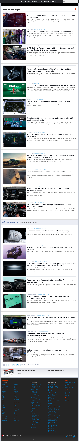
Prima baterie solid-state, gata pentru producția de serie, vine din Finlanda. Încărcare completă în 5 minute (51, 265)
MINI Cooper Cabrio (36, 405)
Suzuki (15, 412)
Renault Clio (34, 391)
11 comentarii (46, 331)
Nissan (15, 392)
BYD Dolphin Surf (35, 421)
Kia (3, 415)
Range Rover (17, 399)
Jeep (3, 413)
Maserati (16, 384)
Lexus (3, 421)
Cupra (3, 396)
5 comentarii (42, 45)
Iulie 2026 (67, 392)
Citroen (3, 394)
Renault (15, 400)
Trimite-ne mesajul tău (70, 437)
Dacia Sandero (51, 428)
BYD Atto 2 (34, 392)
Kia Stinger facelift (52, 419)
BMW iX (50, 423)
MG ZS (33, 413)
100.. (38, 364)
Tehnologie (35, 13)
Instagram (52, 373)
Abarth (3, 384)
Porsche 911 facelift (35, 419)
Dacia (3, 397)
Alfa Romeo (5, 386)
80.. (34, 364)
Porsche (15, 397)
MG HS (33, 410)
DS (2, 399)
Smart (15, 407)
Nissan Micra (51, 398)
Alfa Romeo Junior (35, 429)
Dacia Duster (51, 427)
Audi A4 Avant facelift (53, 417)
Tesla (15, 413)
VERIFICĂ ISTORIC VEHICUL (50, 1)
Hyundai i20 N (51, 403)
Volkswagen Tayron (36, 411)
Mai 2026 (67, 395)
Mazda (15, 386)
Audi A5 (33, 407)
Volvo (15, 418)
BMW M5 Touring (35, 399)
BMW (3, 392)
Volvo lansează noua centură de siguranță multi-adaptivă (49, 172)
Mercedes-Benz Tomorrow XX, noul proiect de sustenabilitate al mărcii (45, 335)
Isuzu (3, 410)
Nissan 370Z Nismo (53, 386)
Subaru (15, 410)
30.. (25, 364)
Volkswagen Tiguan (36, 384)
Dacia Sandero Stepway (54, 391)
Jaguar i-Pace (51, 405)
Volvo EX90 (34, 418)
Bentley (4, 391)
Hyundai (4, 408)
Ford (3, 404)
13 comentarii (44, 261)
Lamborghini (5, 417)
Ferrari (3, 400)
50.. (28, 364)
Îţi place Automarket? (11, 222)
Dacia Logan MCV (52, 431)
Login (58, 1)
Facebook (48, 373)
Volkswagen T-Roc (35, 394)
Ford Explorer (51, 384)
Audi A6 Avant (34, 402)
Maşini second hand (70, 382)
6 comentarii (42, 29)
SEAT (15, 404)
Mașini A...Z (16, 420)
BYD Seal (33, 388)
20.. (23, 364)
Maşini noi (5, 380)
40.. (27, 364)
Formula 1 (67, 400)
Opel (15, 394)
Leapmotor (4, 420)
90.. (36, 364)
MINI (15, 389)
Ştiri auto (67, 384)
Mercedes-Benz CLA (36, 386)
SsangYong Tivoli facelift (54, 415)
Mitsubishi (16, 391)
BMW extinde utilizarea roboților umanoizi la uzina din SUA (50, 32)
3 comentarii (43, 115)
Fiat (3, 402)
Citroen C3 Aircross (36, 403)
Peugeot (15, 396)
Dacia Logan (51, 430)
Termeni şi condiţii (21, 436)
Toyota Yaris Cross (52, 394)
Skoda (15, 405)
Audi (3, 389)
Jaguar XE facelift (52, 411)
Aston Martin (5, 388)
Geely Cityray (34, 389)
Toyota (15, 415)
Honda (3, 407)
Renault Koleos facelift (53, 425)
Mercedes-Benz (17, 388)
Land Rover (4, 418)
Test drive (67, 386)
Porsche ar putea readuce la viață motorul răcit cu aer (48, 102)
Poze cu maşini (69, 387)
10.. (21, 364)
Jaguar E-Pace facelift (53, 409)
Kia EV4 (33, 400)
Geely (3, 405)
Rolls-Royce (16, 402)
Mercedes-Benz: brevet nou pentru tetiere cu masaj (48, 231)
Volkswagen (16, 417)
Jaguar (3, 412)
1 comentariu (43, 186)
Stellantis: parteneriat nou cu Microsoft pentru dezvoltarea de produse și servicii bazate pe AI (50, 156)
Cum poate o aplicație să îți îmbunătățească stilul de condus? (51, 85)
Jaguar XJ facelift (52, 392)
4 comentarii (46, 294)
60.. (30, 364)
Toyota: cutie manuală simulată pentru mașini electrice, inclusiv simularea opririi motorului (49, 70)
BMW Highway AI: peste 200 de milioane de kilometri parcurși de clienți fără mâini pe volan (51, 49)
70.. (32, 364)
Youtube (56, 373)
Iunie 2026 (67, 394)
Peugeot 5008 (34, 408)
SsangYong (16, 408)
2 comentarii (42, 132)
